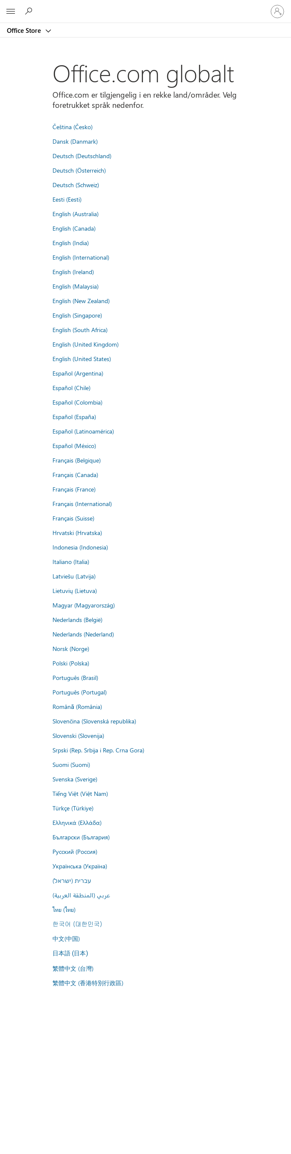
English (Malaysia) (75, 286)
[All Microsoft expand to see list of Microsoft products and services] (10, 11)
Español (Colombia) (77, 402)
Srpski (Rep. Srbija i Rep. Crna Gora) (98, 750)
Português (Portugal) (79, 692)
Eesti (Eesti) (66, 199)
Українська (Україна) (79, 866)
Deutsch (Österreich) (79, 170)
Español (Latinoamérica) (83, 431)
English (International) (80, 257)
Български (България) (81, 837)
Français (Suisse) (73, 518)
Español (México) (74, 445)
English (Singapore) (77, 315)
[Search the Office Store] (30, 11)
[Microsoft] (145, 6)
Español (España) (74, 416)
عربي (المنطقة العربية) (81, 895)
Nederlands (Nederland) (83, 634)
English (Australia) (75, 213)
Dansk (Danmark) (75, 141)
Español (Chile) (71, 387)
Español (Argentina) (77, 373)
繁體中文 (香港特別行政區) (87, 982)
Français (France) (74, 489)
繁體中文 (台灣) (72, 968)
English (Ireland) (73, 271)
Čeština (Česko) (72, 126)
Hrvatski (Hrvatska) (77, 532)
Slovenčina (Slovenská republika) (94, 721)
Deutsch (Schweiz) (75, 184)
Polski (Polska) (70, 663)
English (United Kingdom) (85, 344)
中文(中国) (66, 938)
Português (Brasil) (75, 677)
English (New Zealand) (81, 300)
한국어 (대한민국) (77, 924)
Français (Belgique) (76, 460)
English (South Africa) (80, 329)
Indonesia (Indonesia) (80, 547)
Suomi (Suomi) (71, 764)
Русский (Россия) (74, 851)
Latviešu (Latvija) (74, 576)
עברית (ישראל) (71, 880)
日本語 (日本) (70, 953)
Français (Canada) (75, 474)
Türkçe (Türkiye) (72, 808)
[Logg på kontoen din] (277, 11)
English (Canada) (74, 228)
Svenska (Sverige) (74, 779)
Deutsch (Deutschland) (81, 155)
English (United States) (81, 358)
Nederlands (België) (77, 619)
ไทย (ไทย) (64, 909)
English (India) (70, 242)
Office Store (25, 30)
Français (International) (82, 503)
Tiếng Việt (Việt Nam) (80, 793)
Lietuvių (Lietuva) (74, 590)
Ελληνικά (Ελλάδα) (77, 822)
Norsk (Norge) (70, 648)
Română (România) (77, 706)
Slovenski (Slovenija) (78, 735)
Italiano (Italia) (70, 561)
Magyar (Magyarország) (83, 605)
